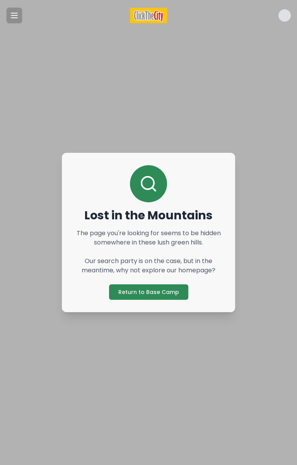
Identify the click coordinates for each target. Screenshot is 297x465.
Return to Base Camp (148, 292)
